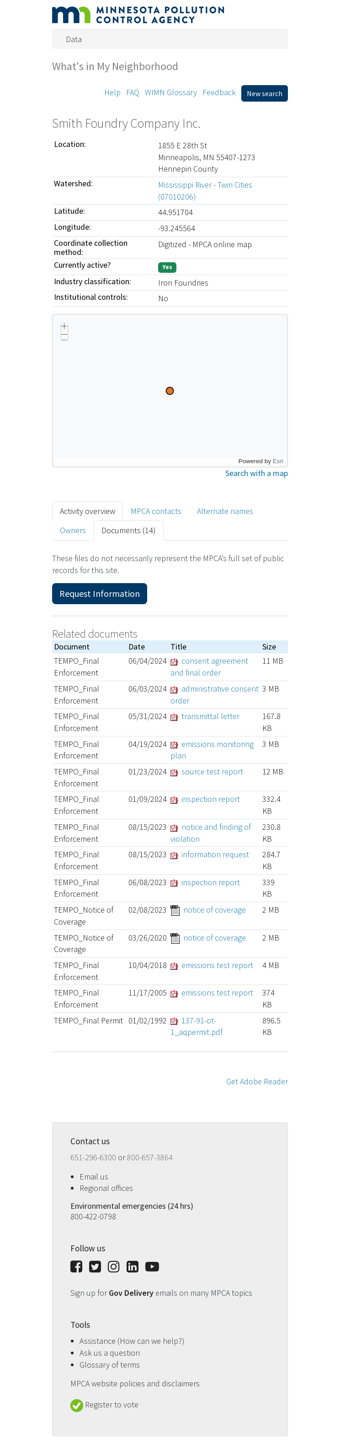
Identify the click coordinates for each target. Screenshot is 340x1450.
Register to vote (104, 1404)
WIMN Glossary (171, 92)
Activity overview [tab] (87, 511)
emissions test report (217, 965)
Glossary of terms (110, 1364)
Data (74, 39)
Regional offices (106, 1188)
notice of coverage (214, 909)
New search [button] (264, 93)
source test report (212, 771)
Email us (94, 1176)
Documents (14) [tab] (128, 530)
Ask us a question (110, 1352)
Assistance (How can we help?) (132, 1341)
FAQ (132, 92)
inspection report (210, 799)
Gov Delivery (132, 1293)
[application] (170, 390)
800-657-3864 (150, 1157)
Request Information (99, 593)
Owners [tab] (73, 530)
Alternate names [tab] (225, 511)
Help (112, 92)
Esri (278, 461)
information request (215, 854)
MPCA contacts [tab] (156, 511)
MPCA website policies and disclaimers (135, 1383)
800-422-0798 (93, 1216)
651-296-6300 (94, 1157)
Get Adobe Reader (257, 1081)
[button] (64, 327)
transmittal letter (210, 716)
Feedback (219, 92)
